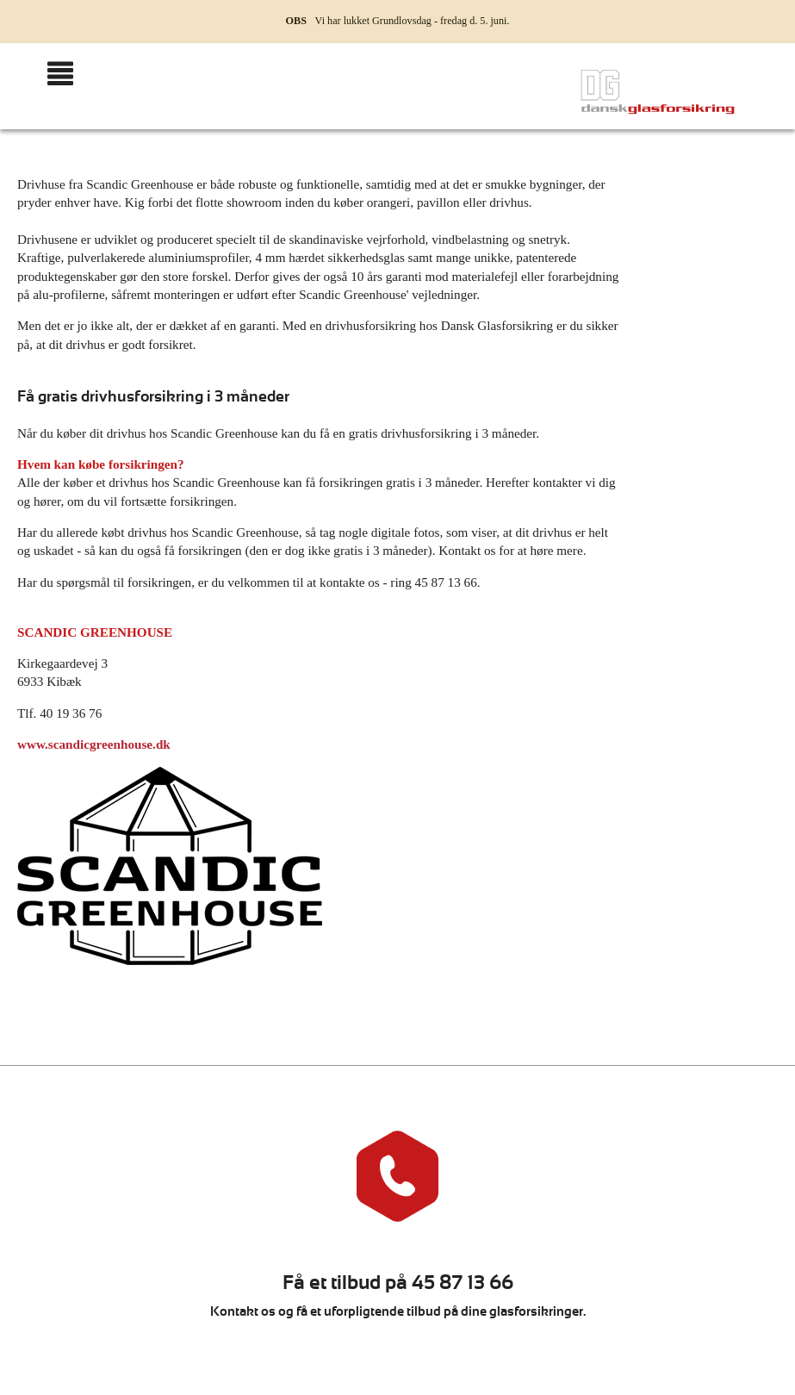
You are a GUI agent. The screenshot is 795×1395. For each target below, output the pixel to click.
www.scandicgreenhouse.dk (94, 744)
